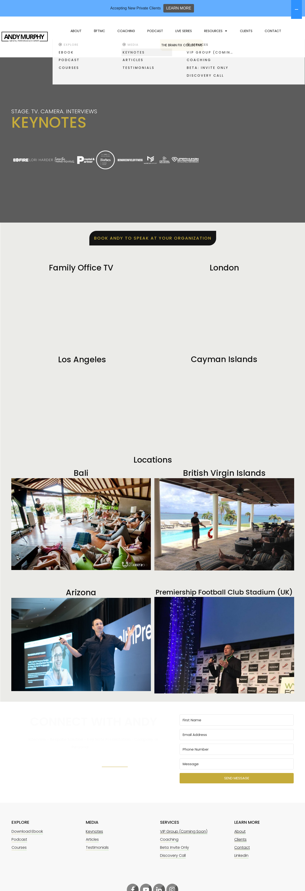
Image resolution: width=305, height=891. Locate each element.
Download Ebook (27, 829)
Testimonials (97, 845)
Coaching (169, 837)
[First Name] (237, 717)
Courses (19, 845)
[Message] (237, 761)
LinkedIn (115, 760)
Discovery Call (173, 853)
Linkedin (241, 853)
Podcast (19, 837)
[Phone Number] (237, 746)
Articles (92, 837)
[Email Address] (237, 732)
